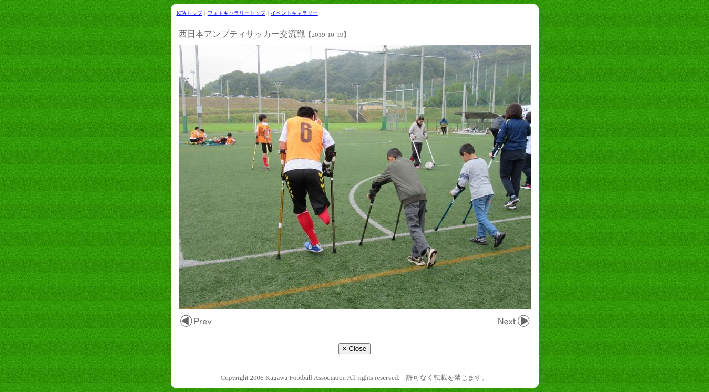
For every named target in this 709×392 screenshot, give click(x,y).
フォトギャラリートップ (236, 13)
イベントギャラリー (294, 13)
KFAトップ (189, 13)
